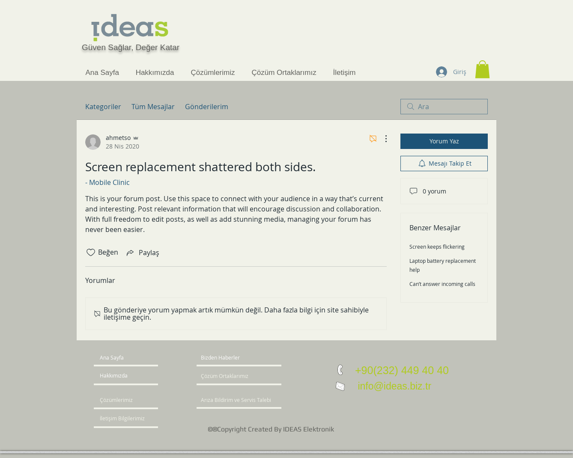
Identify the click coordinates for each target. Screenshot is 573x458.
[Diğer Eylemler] (381, 139)
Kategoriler (103, 106)
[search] (444, 106)
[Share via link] (142, 252)
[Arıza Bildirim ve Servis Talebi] (250, 400)
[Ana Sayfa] (132, 357)
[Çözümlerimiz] (124, 400)
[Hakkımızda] (132, 375)
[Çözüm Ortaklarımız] (226, 376)
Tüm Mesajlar (153, 106)
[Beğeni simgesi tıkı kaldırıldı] (90, 252)
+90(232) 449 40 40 (402, 370)
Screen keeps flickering (437, 246)
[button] (482, 69)
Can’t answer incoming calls (442, 283)
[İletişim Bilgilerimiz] (124, 418)
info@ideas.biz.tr (393, 386)
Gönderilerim (206, 106)
